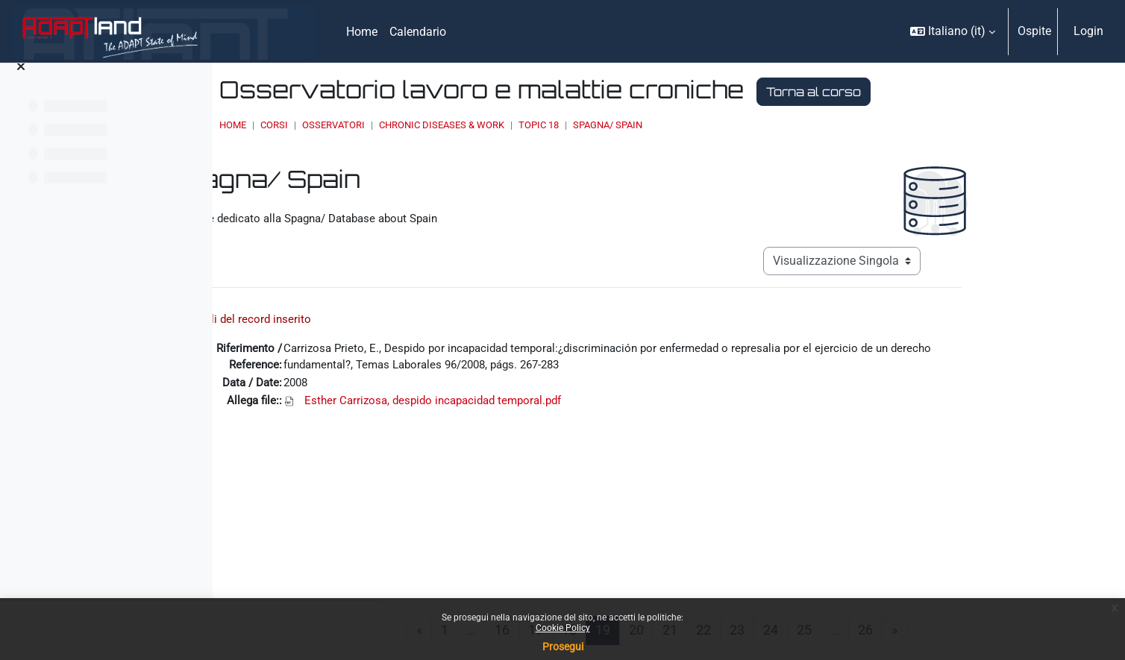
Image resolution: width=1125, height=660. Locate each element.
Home (397, 125)
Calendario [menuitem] (417, 32)
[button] (952, 31)
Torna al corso (978, 91)
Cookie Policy (563, 628)
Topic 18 (703, 125)
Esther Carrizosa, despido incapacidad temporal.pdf (541, 400)
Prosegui (562, 647)
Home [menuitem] (361, 32)
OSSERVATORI (498, 125)
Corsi (439, 125)
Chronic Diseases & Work (606, 125)
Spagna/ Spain (772, 125)
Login (1088, 31)
